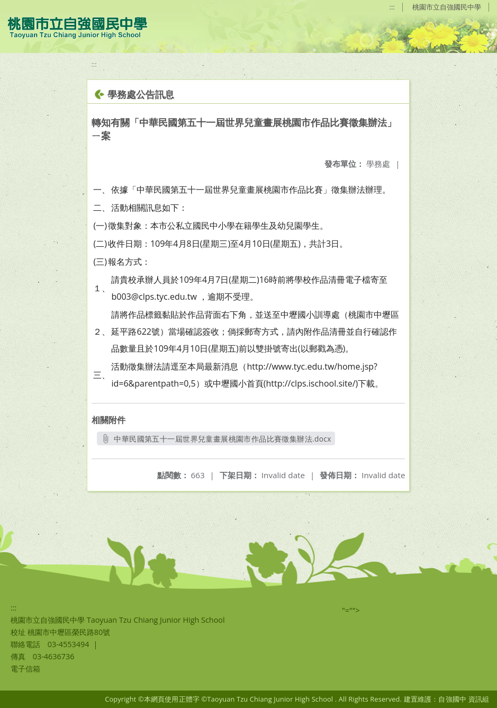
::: (392, 7)
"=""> (351, 610)
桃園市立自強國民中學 (446, 7)
